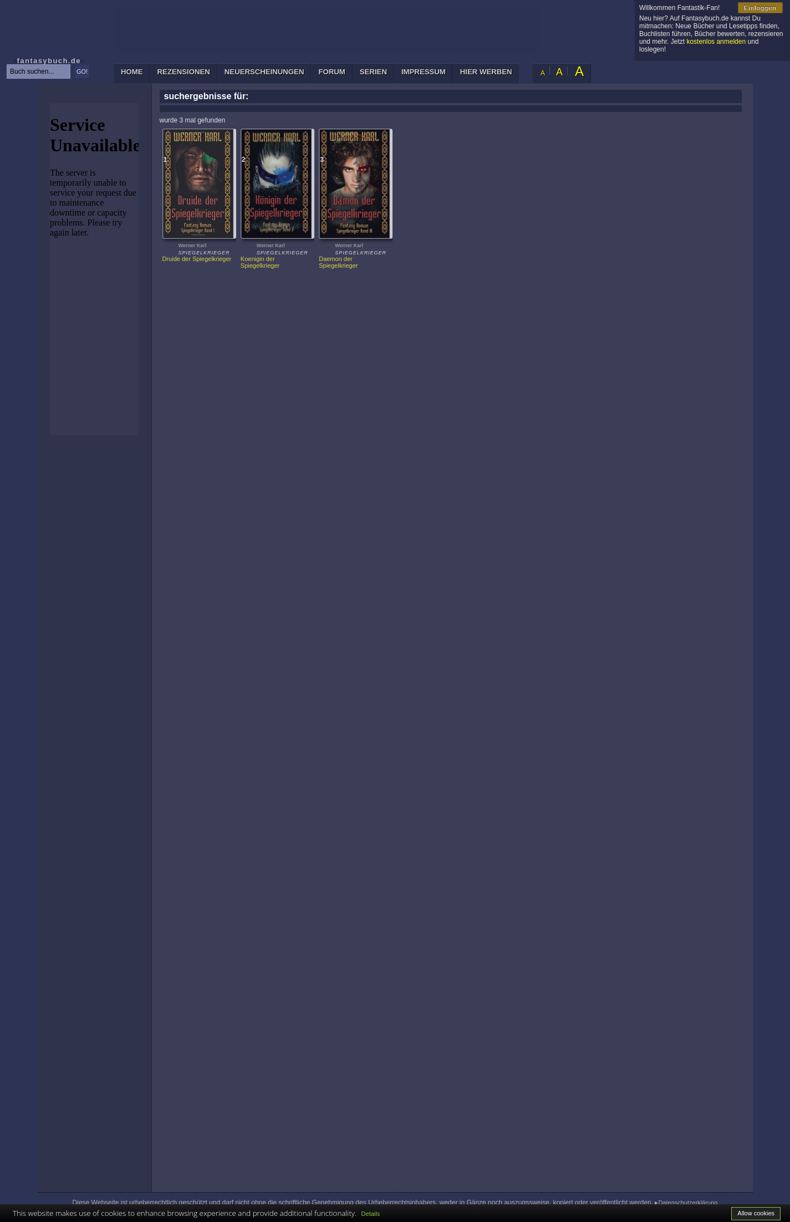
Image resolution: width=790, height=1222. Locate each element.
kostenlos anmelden (716, 41)
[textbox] (38, 71)
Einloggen (760, 7)
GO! (82, 71)
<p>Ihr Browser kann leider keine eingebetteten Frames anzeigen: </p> (94, 269)
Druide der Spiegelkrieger (197, 258)
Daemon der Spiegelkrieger (338, 262)
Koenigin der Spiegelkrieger (260, 262)
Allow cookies (755, 1213)
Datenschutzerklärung (687, 1202)
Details (370, 1213)
